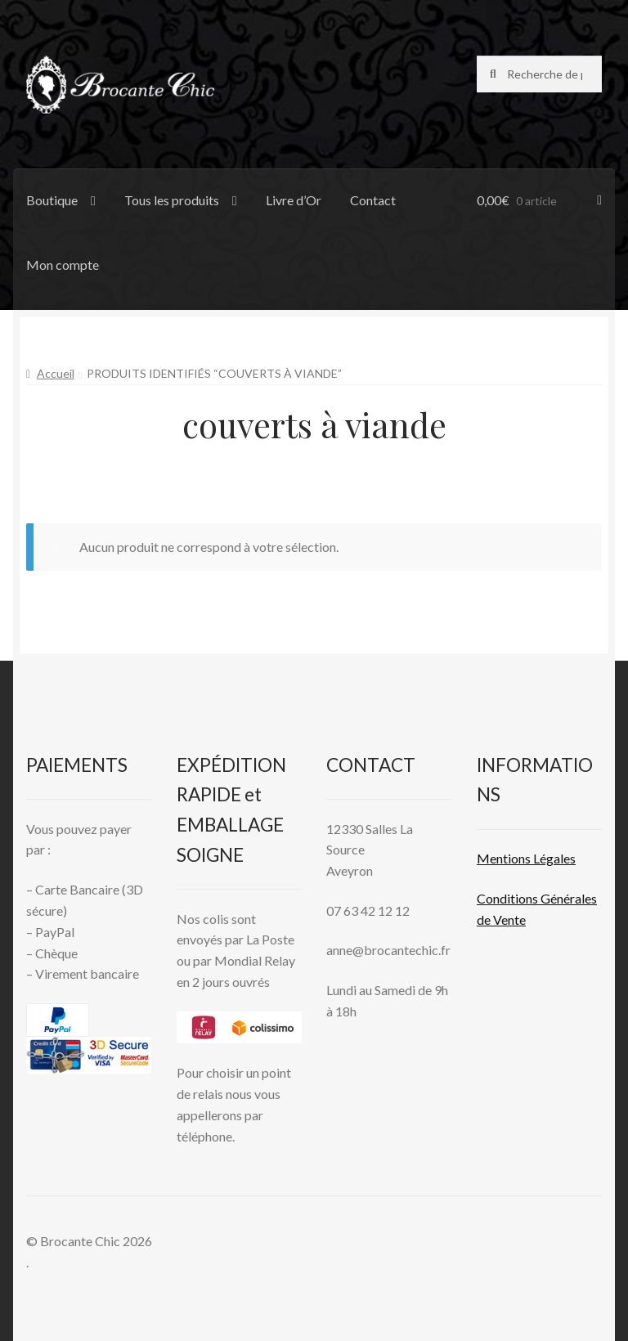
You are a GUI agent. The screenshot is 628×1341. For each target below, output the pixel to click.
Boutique (52, 200)
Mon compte (62, 264)
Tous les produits (171, 200)
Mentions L (526, 858)
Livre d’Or (293, 200)
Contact (373, 200)
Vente (508, 919)
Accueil (55, 373)
